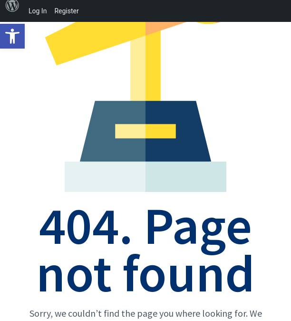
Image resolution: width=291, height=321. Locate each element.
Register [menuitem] (66, 11)
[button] (12, 36)
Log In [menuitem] (38, 11)
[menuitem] (12, 11)
